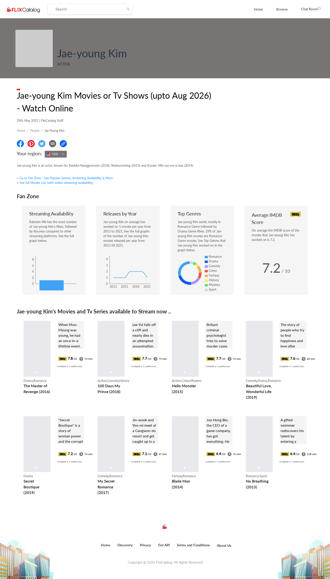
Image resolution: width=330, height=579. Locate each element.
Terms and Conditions (193, 545)
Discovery (125, 545)
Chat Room (311, 8)
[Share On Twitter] (41, 143)
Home (258, 9)
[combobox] (56, 154)
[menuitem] (258, 9)
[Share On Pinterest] (31, 143)
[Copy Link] (63, 143)
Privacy (145, 545)
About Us (224, 545)
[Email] (52, 143)
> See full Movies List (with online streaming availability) (55, 183)
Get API (164, 545)
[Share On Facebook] (20, 143)
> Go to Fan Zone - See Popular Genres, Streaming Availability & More (65, 178)
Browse (282, 9)
